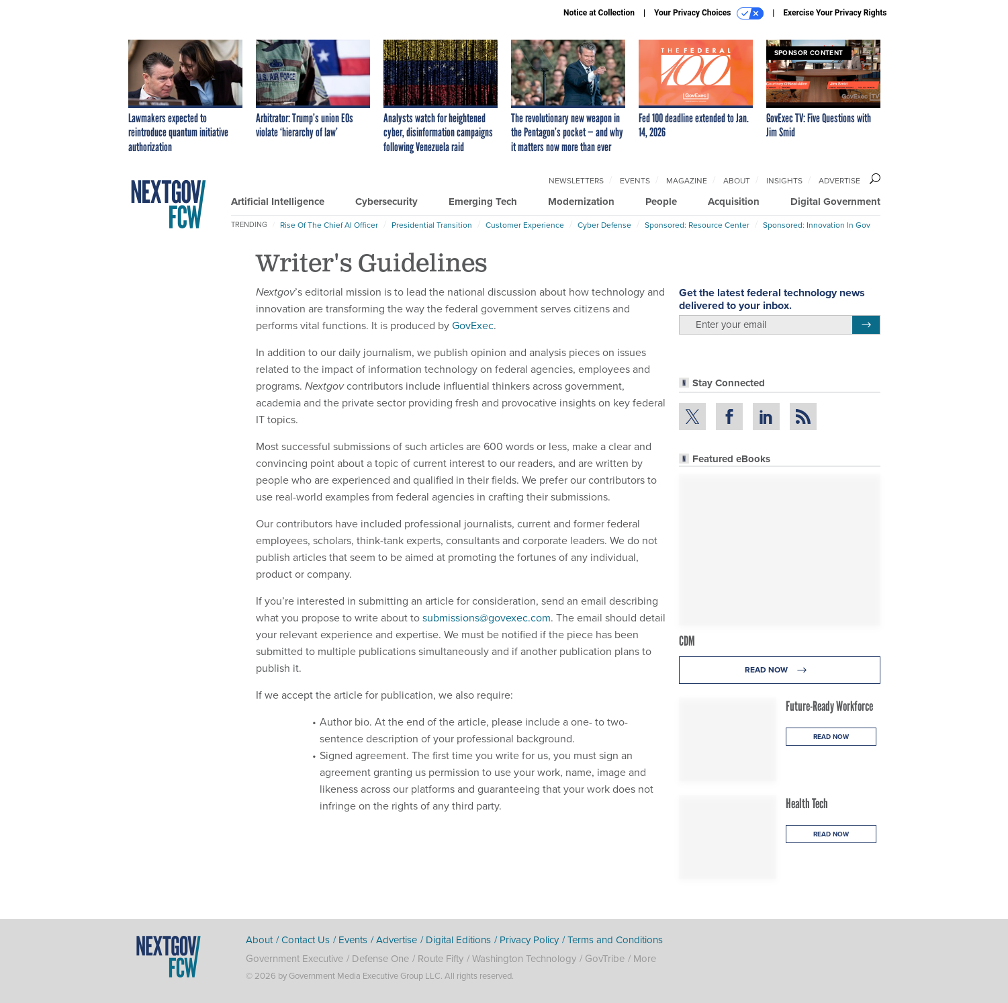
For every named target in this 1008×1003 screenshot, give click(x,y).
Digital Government (835, 201)
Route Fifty (440, 958)
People (661, 201)
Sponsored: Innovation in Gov (816, 225)
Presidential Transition (432, 225)
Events (635, 181)
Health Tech (807, 803)
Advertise (839, 181)
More (644, 958)
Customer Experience (525, 225)
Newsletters (576, 181)
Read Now (779, 670)
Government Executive (294, 958)
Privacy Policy (529, 939)
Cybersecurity (386, 201)
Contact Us (305, 939)
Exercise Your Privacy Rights (834, 12)
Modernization (581, 201)
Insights (784, 181)
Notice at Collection (599, 12)
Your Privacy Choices (709, 13)
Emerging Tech (483, 201)
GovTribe (605, 958)
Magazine (686, 181)
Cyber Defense (604, 225)
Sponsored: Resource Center (697, 225)
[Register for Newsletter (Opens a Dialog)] (866, 325)
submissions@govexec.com (486, 617)
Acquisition (734, 201)
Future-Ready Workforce (829, 706)
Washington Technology (524, 958)
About (736, 181)
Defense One (380, 958)
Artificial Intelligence (277, 201)
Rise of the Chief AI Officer (329, 225)
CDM (687, 641)
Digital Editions (458, 939)
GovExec (473, 325)
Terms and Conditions (615, 939)
